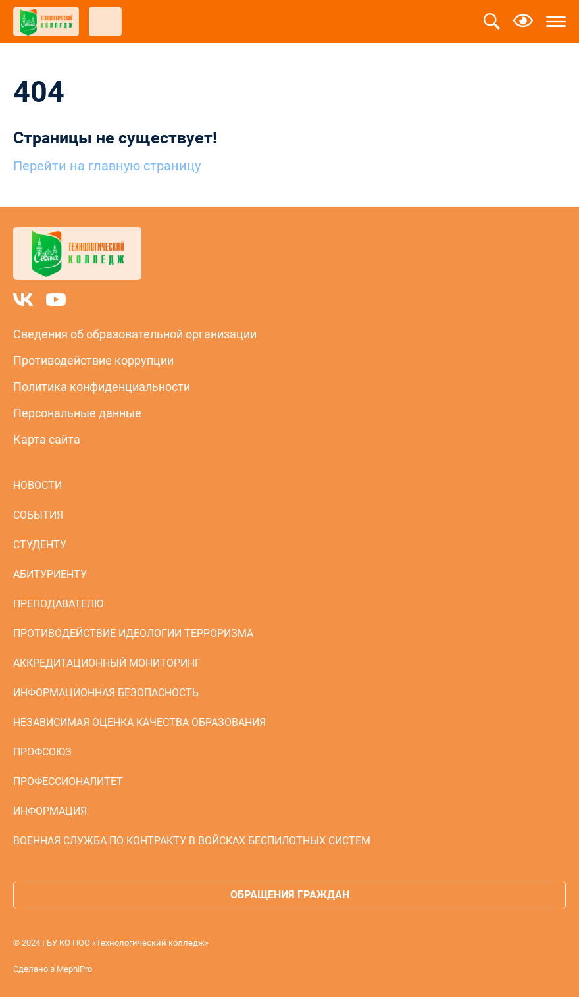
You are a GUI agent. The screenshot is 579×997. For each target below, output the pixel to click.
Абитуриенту (50, 574)
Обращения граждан (289, 894)
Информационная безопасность (106, 692)
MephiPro (74, 969)
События (38, 515)
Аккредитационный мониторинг (107, 663)
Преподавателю (58, 604)
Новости (37, 485)
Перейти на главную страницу (107, 166)
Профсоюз (42, 752)
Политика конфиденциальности (101, 387)
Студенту (39, 544)
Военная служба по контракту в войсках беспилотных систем (191, 840)
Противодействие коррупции (93, 360)
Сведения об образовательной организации (135, 334)
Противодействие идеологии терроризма (133, 633)
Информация (50, 811)
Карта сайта (46, 439)
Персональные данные (77, 413)
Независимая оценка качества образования (139, 722)
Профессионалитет (68, 781)
